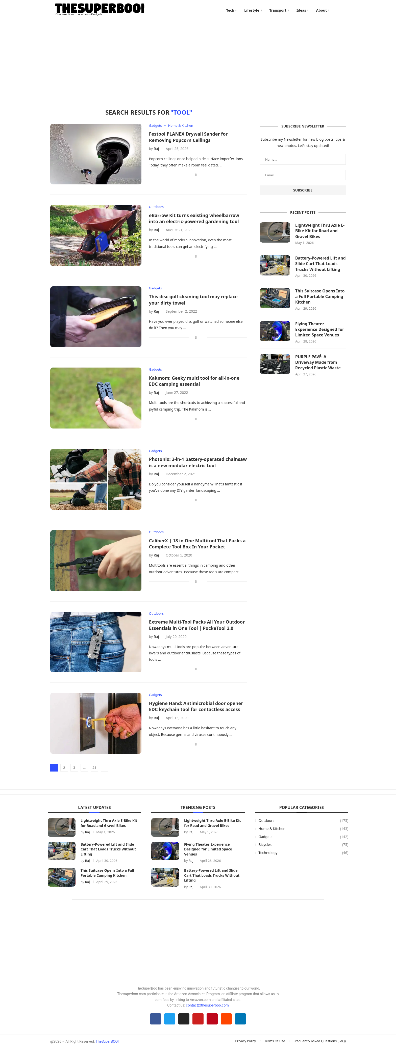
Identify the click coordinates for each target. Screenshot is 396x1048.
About (321, 10)
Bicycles (303, 844)
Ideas (301, 10)
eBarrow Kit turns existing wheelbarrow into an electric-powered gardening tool (194, 218)
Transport (277, 10)
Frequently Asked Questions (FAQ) (319, 1041)
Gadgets (303, 836)
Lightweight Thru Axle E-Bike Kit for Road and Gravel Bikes (319, 230)
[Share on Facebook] (196, 174)
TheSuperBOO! (107, 1041)
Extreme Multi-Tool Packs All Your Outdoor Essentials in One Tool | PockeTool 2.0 (197, 625)
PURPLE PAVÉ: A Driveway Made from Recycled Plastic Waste (318, 362)
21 (94, 767)
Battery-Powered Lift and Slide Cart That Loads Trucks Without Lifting (320, 263)
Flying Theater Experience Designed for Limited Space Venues (319, 329)
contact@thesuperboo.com (207, 1005)
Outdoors (303, 820)
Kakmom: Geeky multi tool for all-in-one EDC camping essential (194, 381)
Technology (303, 852)
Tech (230, 10)
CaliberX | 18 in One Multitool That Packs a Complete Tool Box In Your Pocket (197, 544)
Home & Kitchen (303, 828)
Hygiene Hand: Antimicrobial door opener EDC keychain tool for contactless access (196, 706)
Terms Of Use (274, 1041)
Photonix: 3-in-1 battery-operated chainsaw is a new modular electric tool (198, 462)
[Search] (343, 10)
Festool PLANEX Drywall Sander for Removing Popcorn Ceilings (188, 137)
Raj (156, 148)
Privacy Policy (245, 1041)
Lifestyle (251, 10)
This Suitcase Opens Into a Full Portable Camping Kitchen (320, 296)
